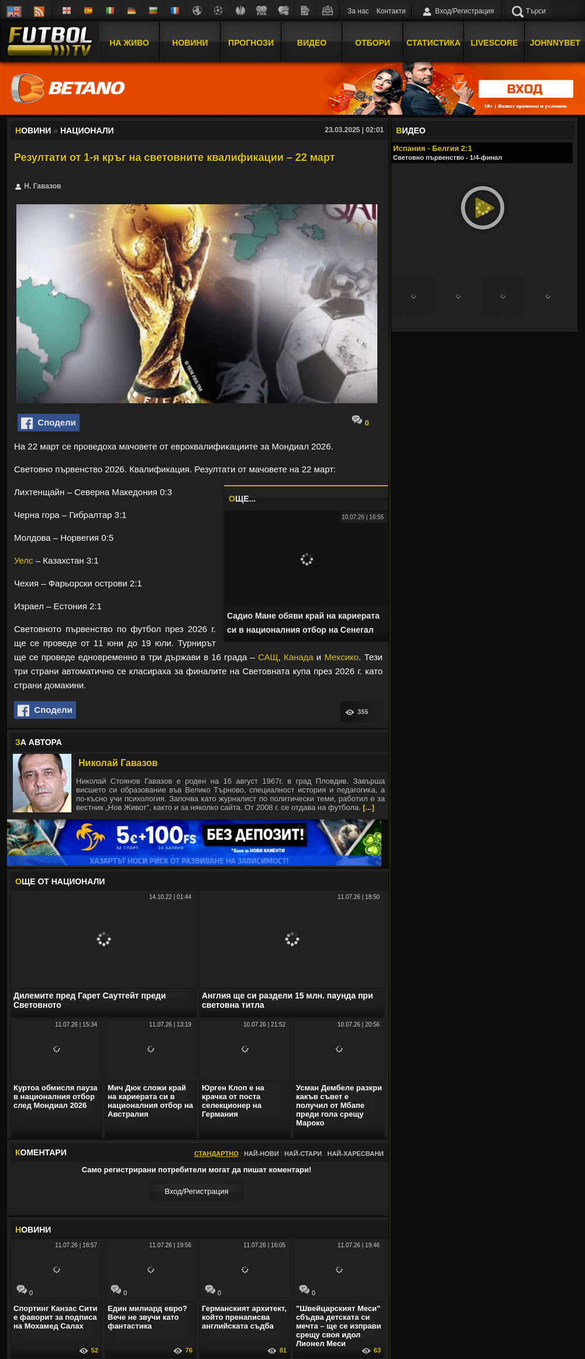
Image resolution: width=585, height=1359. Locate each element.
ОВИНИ (33, 1229)
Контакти (391, 11)
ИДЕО (410, 130)
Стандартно (216, 1153)
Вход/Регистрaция (196, 1191)
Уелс (23, 560)
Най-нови (261, 1153)
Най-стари (303, 1153)
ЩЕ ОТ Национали (60, 881)
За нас (358, 11)
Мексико (341, 657)
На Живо (129, 42)
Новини (190, 42)
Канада (299, 657)
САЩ (268, 657)
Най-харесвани (355, 1153)
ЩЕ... (242, 498)
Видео (311, 42)
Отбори (372, 42)
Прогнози (251, 42)
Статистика (434, 42)
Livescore (494, 42)
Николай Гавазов (118, 763)
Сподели (48, 423)
